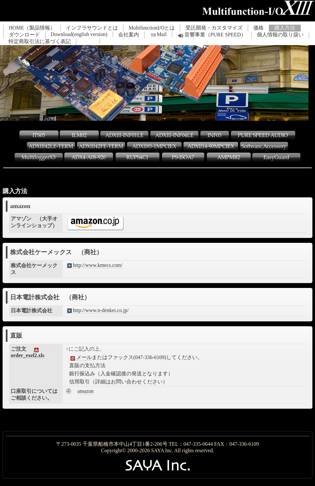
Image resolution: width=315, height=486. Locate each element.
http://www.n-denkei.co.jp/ (97, 310)
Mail (158, 34)
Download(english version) (79, 34)
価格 (258, 28)
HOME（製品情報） (32, 28)
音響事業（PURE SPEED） (211, 35)
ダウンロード (24, 34)
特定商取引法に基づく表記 (39, 41)
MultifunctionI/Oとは (152, 28)
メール (80, 357)
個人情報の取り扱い (280, 34)
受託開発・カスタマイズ (214, 28)
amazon (86, 391)
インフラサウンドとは (92, 28)
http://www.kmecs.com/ (94, 265)
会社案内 (128, 34)
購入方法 (284, 28)
